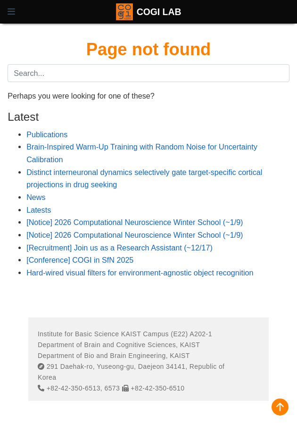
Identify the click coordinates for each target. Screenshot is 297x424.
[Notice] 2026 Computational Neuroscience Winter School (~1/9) (134, 222)
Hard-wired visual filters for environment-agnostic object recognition (139, 272)
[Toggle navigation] (11, 12)
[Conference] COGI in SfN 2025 (79, 260)
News (35, 197)
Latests (38, 210)
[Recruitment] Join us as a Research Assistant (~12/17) (119, 247)
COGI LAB (159, 12)
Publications (46, 134)
